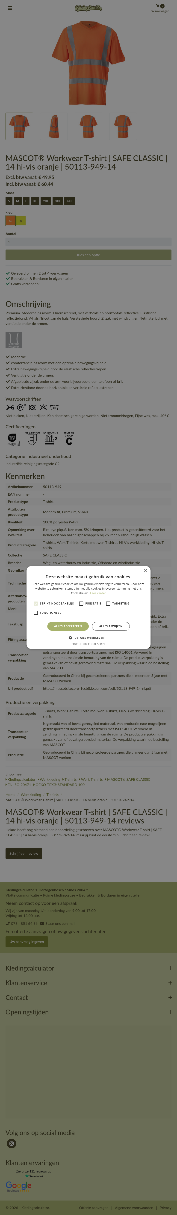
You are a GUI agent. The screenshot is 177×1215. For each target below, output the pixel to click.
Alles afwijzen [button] (111, 626)
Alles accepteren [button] (68, 626)
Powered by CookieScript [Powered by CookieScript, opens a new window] (89, 644)
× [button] (145, 571)
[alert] (88, 607)
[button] (88, 637)
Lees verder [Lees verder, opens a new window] (98, 593)
